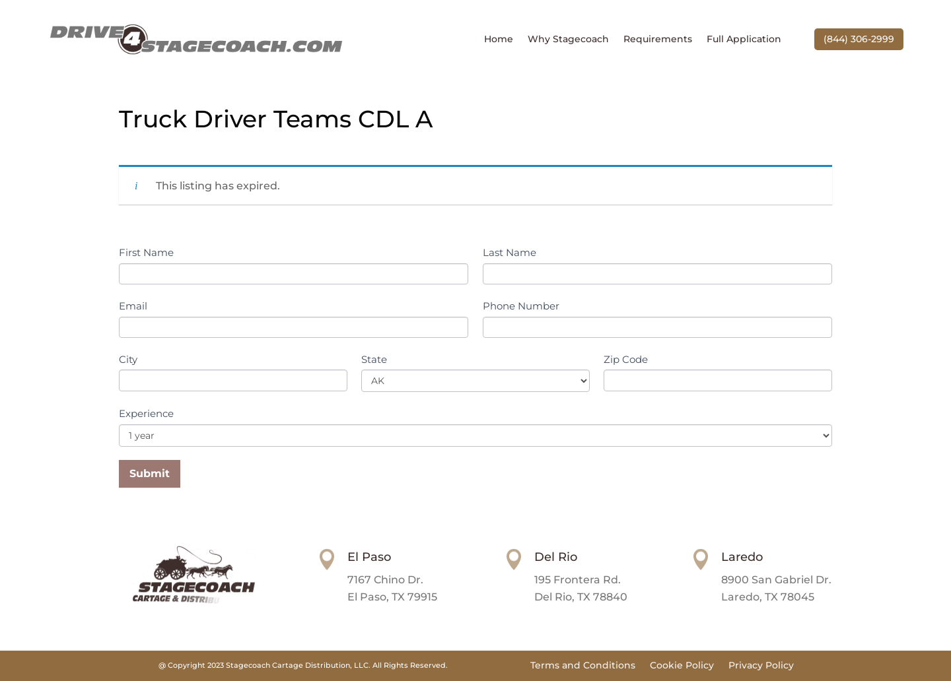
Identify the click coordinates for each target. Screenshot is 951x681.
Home (498, 39)
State (374, 359)
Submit (149, 473)
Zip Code (626, 359)
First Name (146, 252)
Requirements (657, 39)
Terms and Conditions (582, 666)
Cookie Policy (682, 666)
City (128, 359)
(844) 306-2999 (859, 39)
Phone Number (521, 306)
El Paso (369, 557)
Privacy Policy (761, 666)
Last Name (509, 252)
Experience (146, 413)
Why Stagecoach (568, 39)
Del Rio (555, 557)
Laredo (742, 557)
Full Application (744, 39)
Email (133, 306)
